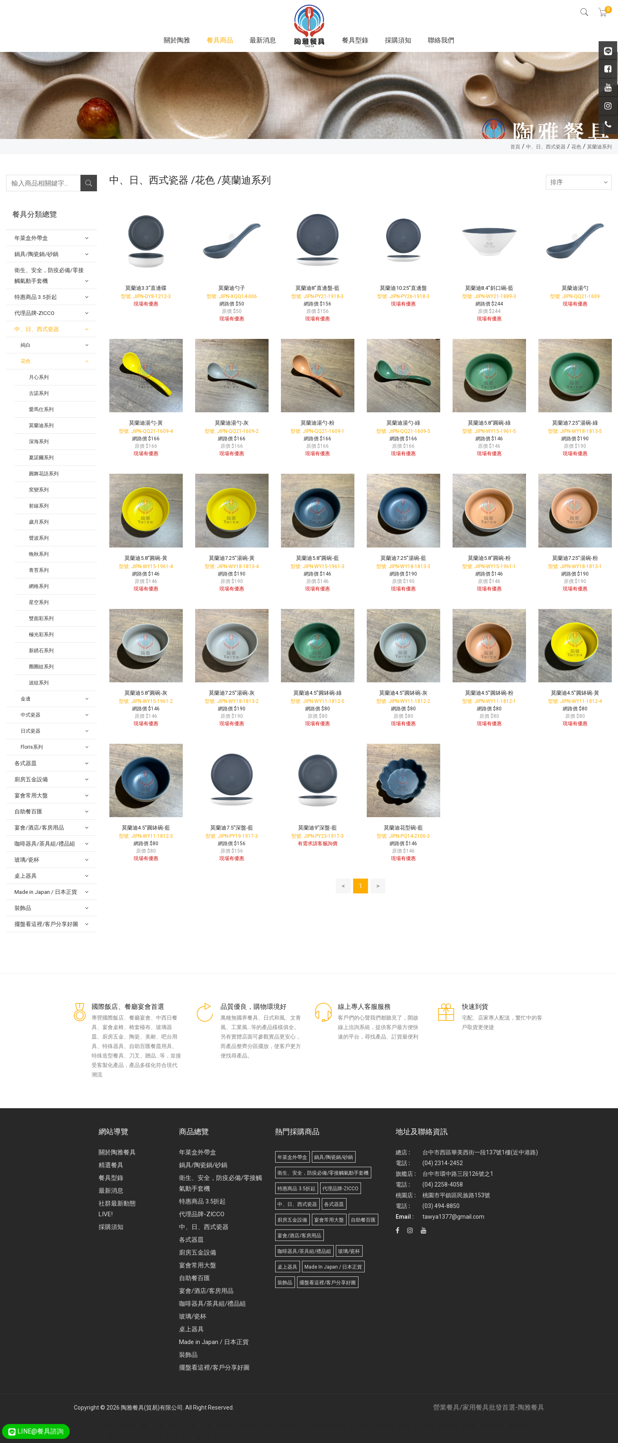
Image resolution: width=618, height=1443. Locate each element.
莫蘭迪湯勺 (574, 288)
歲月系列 (39, 522)
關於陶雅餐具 (117, 1152)
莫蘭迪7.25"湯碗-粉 (575, 558)
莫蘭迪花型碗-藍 (403, 828)
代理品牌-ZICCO (201, 1214)
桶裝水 (188, 1437)
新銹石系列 (41, 650)
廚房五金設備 (197, 1252)
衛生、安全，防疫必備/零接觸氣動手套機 (220, 1183)
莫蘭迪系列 (599, 147)
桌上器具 (191, 1329)
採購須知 (398, 40)
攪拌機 (113, 1437)
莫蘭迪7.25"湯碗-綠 (575, 423)
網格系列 (39, 586)
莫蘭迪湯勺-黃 (146, 423)
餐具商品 (220, 40)
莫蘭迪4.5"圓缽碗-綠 (317, 693)
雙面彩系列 (41, 618)
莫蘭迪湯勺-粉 (318, 423)
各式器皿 (191, 1239)
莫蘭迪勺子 (231, 288)
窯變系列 (39, 490)
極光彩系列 (41, 634)
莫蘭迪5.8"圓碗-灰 (146, 693)
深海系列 (39, 441)
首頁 (515, 147)
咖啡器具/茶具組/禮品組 (212, 1303)
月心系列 (39, 377)
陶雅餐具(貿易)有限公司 (152, 1407)
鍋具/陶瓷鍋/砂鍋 (203, 1165)
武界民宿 (138, 1437)
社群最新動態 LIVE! (117, 1209)
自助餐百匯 (194, 1278)
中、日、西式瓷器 (546, 147)
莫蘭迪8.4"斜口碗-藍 (489, 288)
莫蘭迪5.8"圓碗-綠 (489, 423)
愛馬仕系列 (41, 409)
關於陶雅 (177, 40)
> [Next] (378, 886)
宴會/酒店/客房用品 (206, 1291)
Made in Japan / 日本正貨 (214, 1342)
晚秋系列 (39, 554)
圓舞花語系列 (44, 474)
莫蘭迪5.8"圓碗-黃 (146, 558)
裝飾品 (188, 1354)
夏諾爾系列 (41, 458)
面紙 (125, 1437)
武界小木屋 (156, 1437)
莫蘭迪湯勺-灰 (232, 423)
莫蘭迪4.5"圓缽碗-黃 (575, 693)
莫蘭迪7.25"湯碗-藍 (403, 558)
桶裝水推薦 (204, 1437)
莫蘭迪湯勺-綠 (403, 423)
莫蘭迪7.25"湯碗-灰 (232, 693)
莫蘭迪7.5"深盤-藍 (231, 828)
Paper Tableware (260, 1437)
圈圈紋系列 (41, 667)
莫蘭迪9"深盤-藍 (317, 828)
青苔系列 (39, 570)
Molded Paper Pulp (286, 1437)
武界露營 (173, 1437)
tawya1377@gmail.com (453, 1216)
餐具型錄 (355, 40)
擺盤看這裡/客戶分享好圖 (214, 1367)
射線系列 (39, 506)
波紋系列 (39, 683)
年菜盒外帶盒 (197, 1152)
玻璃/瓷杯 (192, 1316)
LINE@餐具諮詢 (36, 1431)
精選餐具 (111, 1165)
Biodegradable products (316, 1437)
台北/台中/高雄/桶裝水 (230, 1437)
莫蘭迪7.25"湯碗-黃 (232, 558)
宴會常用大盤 (197, 1265)
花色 (576, 147)
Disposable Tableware (87, 1425)
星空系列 (39, 602)
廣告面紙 (110, 1425)
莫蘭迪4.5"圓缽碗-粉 (489, 693)
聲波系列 (39, 538)
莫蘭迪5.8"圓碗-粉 (489, 558)
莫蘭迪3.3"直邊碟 (146, 288)
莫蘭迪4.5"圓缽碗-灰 (403, 693)
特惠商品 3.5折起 (202, 1201)
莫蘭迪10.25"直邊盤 (403, 288)
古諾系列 (39, 393)
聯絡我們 (441, 40)
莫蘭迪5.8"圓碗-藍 (317, 558)
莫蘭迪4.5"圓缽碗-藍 (146, 828)
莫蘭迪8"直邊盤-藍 (317, 288)
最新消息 (263, 40)
